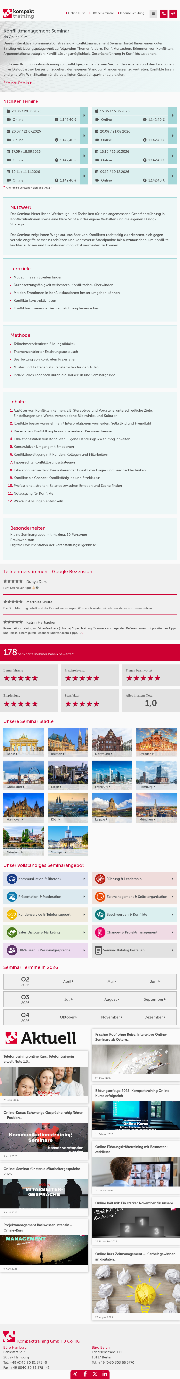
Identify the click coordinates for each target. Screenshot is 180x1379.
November (111, 1017)
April (68, 981)
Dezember (154, 1017)
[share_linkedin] (105, 1374)
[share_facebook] (85, 1374)
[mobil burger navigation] (153, 14)
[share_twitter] (95, 1374)
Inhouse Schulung (131, 13)
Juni (155, 981)
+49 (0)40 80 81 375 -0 (28, 1363)
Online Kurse (75, 13)
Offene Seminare (101, 13)
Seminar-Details (18, 83)
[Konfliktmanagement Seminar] (164, 14)
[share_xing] (75, 1374)
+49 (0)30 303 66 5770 (116, 1363)
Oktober (68, 1017)
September (155, 999)
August (111, 999)
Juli (68, 999)
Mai (111, 981)
